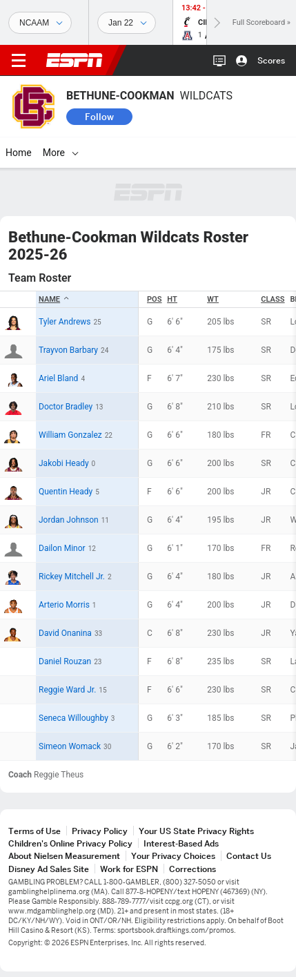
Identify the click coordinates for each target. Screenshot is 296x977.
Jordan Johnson (69, 520)
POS (154, 299)
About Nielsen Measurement (64, 856)
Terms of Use (34, 831)
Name (54, 299)
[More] (75, 152)
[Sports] (40, 22)
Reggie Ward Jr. (67, 690)
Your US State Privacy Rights (196, 831)
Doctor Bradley (65, 407)
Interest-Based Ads (181, 843)
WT (213, 299)
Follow (99, 116)
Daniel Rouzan (65, 661)
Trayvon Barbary (68, 350)
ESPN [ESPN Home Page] (74, 60)
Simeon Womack (70, 746)
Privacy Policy (100, 831)
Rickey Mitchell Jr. (72, 576)
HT (172, 299)
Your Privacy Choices (173, 856)
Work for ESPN (129, 869)
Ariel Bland (58, 378)
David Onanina (65, 633)
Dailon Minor (62, 548)
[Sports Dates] (126, 22)
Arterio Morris (64, 605)
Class (272, 299)
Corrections (192, 869)
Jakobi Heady (64, 463)
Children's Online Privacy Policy (70, 843)
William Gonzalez (70, 435)
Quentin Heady (65, 491)
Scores (271, 60)
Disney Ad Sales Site (48, 869)
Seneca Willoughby (73, 718)
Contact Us (248, 856)
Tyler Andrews (65, 322)
